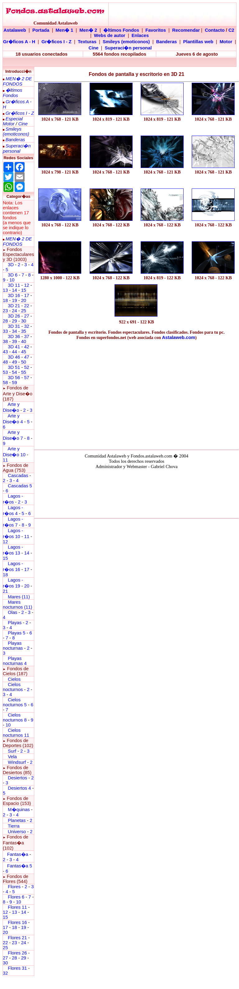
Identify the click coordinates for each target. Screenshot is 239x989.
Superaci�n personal (128, 47)
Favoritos (155, 30)
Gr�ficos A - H (19, 41)
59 (14, 382)
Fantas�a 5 (19, 865)
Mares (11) (19, 596)
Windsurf (17, 762)
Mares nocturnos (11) (17, 605)
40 (23, 341)
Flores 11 (17, 907)
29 (14, 320)
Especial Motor (13, 121)
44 (14, 351)
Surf (12, 751)
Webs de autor (109, 35)
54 (14, 372)
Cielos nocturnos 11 (16, 733)
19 (14, 300)
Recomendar (186, 30)
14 (14, 290)
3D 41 (14, 346)
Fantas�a (17, 854)
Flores (14, 886)
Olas (12, 612)
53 (5, 372)
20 (23, 300)
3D (11, 264)
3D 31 (14, 326)
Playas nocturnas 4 (15, 661)
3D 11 (14, 285)
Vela (12, 756)
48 (5, 362)
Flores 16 (17, 922)
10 (11, 279)
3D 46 (14, 357)
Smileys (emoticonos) (126, 41)
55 (23, 372)
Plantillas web (198, 41)
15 (23, 290)
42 (26, 346)
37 (26, 336)
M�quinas (19, 809)
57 (26, 377)
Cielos (14, 679)
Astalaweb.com (178, 337)
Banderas (166, 41)
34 (14, 331)
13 (5, 290)
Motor (226, 41)
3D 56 (14, 377)
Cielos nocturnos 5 (15, 702)
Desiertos (17, 777)
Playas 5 (16, 632)
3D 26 (14, 315)
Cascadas (18, 475)
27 (26, 315)
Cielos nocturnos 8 (15, 717)
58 (5, 382)
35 (23, 331)
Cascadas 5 (20, 485)
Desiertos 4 (20, 788)
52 (26, 367)
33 (5, 331)
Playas (14, 622)
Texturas (87, 41)
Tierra (14, 826)
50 (23, 362)
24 (14, 310)
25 (23, 310)
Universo (17, 831)
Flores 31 (17, 968)
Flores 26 (17, 952)
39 (14, 341)
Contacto (215, 30)
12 (27, 285)
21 (5, 591)
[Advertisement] (136, 393)
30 (23, 320)
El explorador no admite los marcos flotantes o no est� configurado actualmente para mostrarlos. (136, 492)
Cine (94, 47)
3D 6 (13, 274)
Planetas (17, 820)
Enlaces (140, 35)
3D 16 (14, 295)
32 (26, 326)
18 (5, 300)
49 (14, 362)
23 (5, 310)
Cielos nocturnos (13, 687)
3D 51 (14, 367)
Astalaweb (14, 30)
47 (26, 357)
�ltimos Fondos (121, 30)
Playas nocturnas (13, 646)
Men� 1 (64, 30)
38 (5, 341)
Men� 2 (88, 30)
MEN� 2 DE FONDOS (17, 81)
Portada (40, 30)
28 (5, 320)
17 (26, 295)
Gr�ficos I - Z (56, 41)
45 (23, 351)
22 (26, 305)
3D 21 (14, 305)
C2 (231, 30)
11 (5, 459)
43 (5, 351)
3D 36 (14, 336)
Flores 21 (17, 937)
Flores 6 (17, 896)
